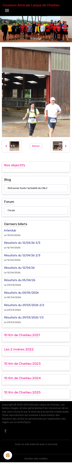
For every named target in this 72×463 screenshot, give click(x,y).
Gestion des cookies (36, 458)
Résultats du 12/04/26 (19, 267)
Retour (36, 146)
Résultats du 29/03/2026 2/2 (24, 305)
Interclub (10, 230)
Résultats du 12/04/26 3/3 (22, 243)
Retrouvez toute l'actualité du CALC (27, 188)
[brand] (31, 5)
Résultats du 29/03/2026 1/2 (24, 317)
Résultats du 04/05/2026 (21, 292)
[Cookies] (7, 455)
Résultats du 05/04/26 (19, 280)
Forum (11, 210)
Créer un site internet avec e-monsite (36, 444)
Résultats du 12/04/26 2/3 (22, 255)
